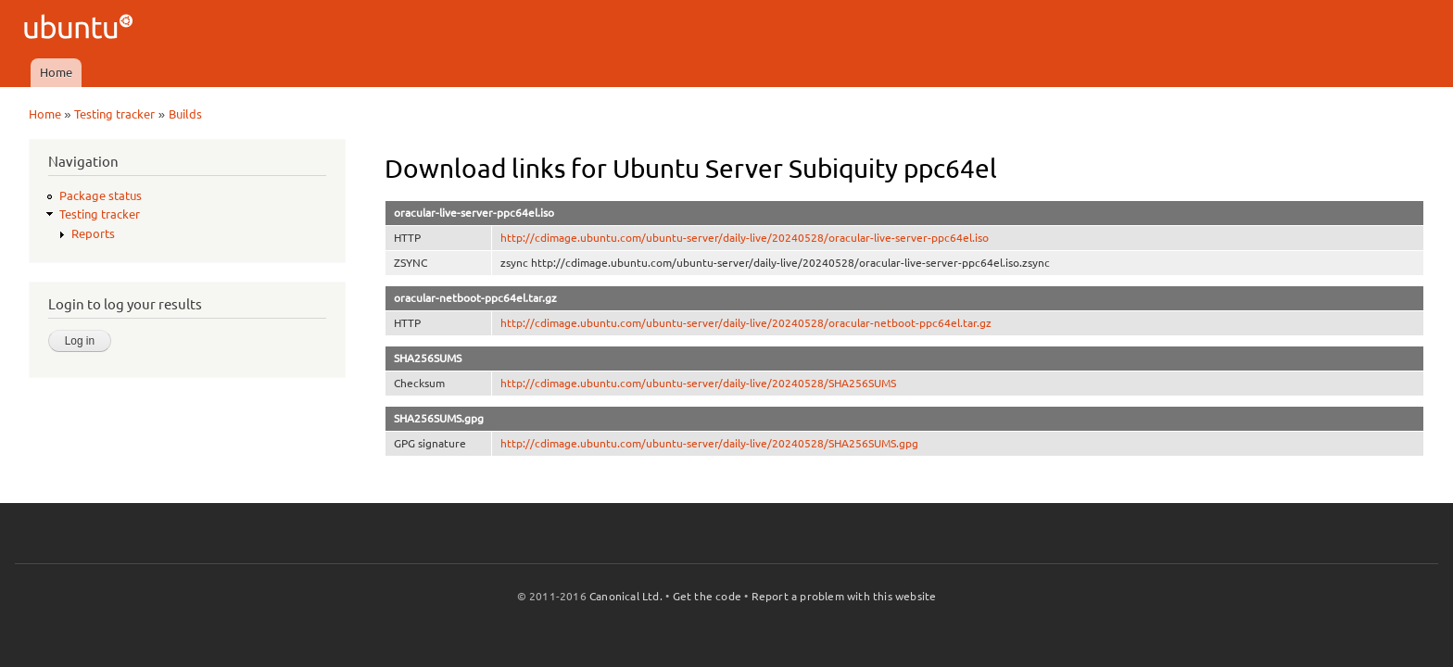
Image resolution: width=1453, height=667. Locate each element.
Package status (100, 195)
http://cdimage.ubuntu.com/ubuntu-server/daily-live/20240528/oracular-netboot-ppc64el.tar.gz (746, 323)
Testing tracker (114, 113)
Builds (185, 113)
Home (56, 72)
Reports (93, 233)
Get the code (707, 596)
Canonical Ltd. (626, 596)
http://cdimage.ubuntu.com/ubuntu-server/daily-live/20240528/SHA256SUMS (698, 383)
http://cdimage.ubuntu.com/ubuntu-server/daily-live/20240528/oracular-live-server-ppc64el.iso (744, 238)
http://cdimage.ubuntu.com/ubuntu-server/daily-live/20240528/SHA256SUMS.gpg (709, 443)
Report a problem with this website (844, 596)
